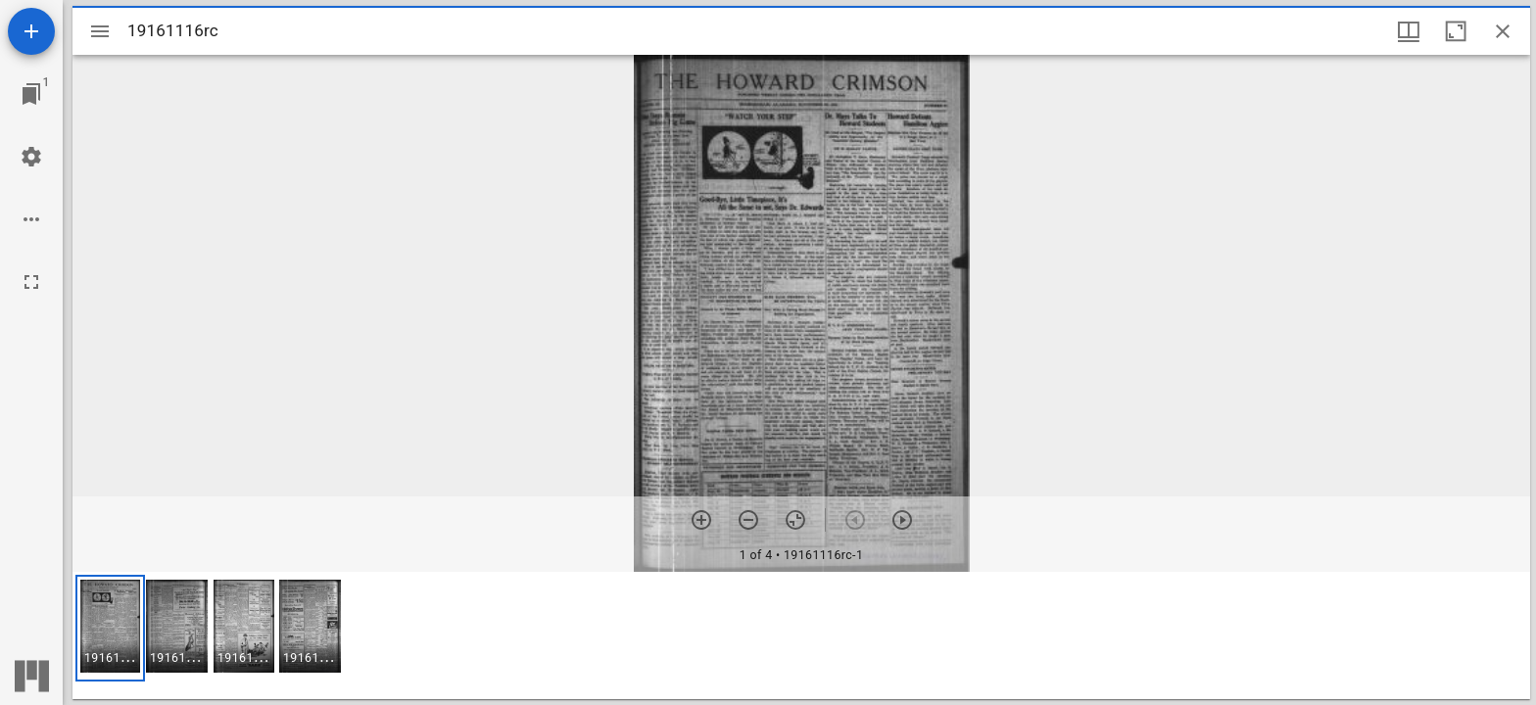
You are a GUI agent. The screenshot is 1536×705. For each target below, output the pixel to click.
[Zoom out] (748, 519)
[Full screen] (31, 282)
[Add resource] (31, 31)
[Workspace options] (31, 219)
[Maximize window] (1455, 31)
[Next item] (902, 519)
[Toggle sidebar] (99, 31)
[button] (110, 628)
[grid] (801, 635)
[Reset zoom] (795, 519)
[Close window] (1502, 31)
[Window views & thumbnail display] (1408, 31)
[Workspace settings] (31, 156)
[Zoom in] (701, 519)
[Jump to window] (31, 94)
